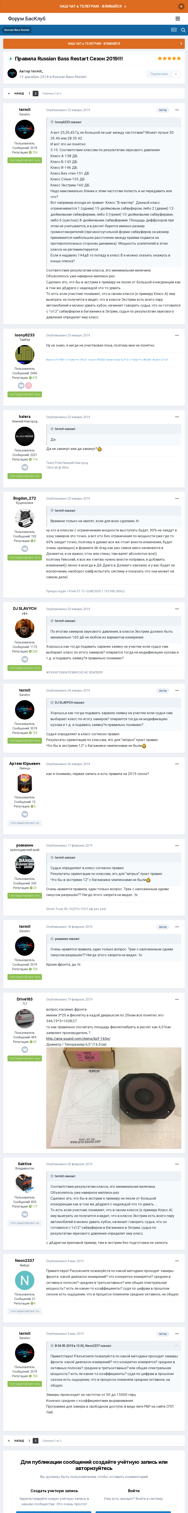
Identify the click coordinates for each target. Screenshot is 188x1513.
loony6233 (25, 335)
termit (36, 71)
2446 (33, 373)
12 (33, 802)
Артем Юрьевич (24, 763)
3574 (33, 148)
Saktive (25, 1164)
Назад (19, 93)
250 (33, 883)
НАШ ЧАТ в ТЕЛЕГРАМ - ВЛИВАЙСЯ (91, 6)
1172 (33, 647)
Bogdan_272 (24, 498)
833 (33, 1202)
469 (33, 1037)
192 (33, 536)
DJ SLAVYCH (25, 608)
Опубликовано (68, 110)
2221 (33, 455)
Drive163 (25, 999)
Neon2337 (24, 1260)
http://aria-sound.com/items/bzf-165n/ (78, 1038)
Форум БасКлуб (27, 19)
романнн (24, 845)
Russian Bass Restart (69, 77)
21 (33, 1299)
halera (25, 416)
